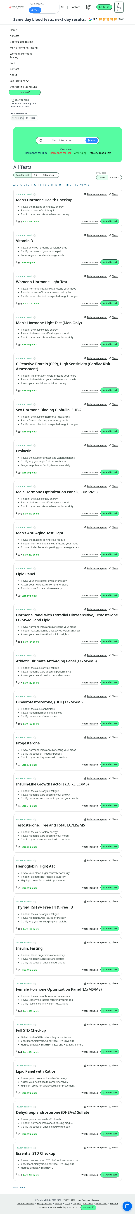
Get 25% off (104, 7)
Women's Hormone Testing (21, 55)
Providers (101, 172)
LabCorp (114, 177)
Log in (119, 7)
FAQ (61, 7)
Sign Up (88, 7)
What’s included (89, 221)
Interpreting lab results (23, 86)
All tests (14, 36)
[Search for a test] (42, 139)
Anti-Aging (80, 153)
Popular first (22, 174)
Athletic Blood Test (100, 153)
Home (13, 30)
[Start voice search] (35, 10)
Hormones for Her (60, 153)
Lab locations (19, 81)
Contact (75, 7)
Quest (102, 177)
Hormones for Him (36, 153)
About (13, 75)
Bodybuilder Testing (21, 42)
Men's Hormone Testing (24, 47)
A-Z (35, 174)
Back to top (19, 1187)
